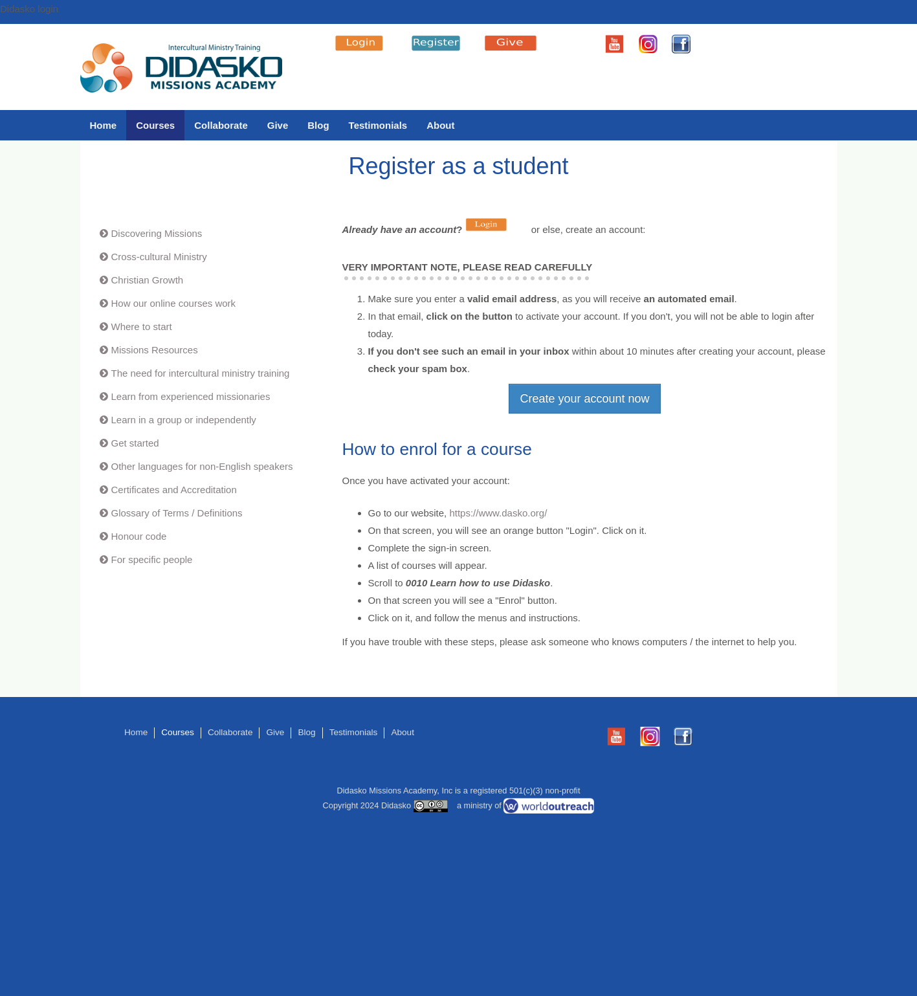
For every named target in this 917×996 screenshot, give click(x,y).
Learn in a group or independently (183, 419)
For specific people (152, 559)
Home (103, 125)
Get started (135, 442)
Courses (155, 125)
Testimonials (378, 125)
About (440, 125)
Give (278, 125)
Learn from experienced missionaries (191, 396)
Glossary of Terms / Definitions (177, 512)
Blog (318, 125)
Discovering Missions (157, 233)
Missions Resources (154, 349)
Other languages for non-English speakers (202, 466)
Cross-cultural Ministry (159, 256)
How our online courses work (173, 303)
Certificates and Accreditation (174, 489)
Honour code (139, 536)
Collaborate (221, 125)
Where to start (141, 326)
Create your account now (584, 398)
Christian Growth (147, 279)
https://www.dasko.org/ (498, 512)
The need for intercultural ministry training (200, 373)
